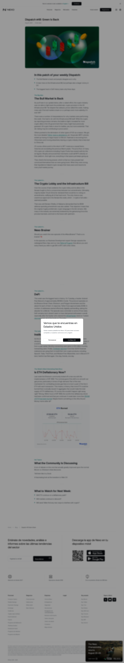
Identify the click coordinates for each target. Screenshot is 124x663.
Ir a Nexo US (72, 340)
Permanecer (52, 340)
